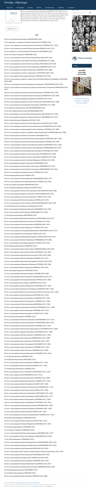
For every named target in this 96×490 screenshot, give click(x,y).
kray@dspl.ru (49, 486)
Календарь (20, 7)
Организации (49, 7)
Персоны (10, 7)
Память (38, 7)
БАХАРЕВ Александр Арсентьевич (81, 72)
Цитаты (30, 7)
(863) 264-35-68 (37, 486)
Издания (61, 7)
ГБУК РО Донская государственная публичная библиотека (24, 483)
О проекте (71, 7)
